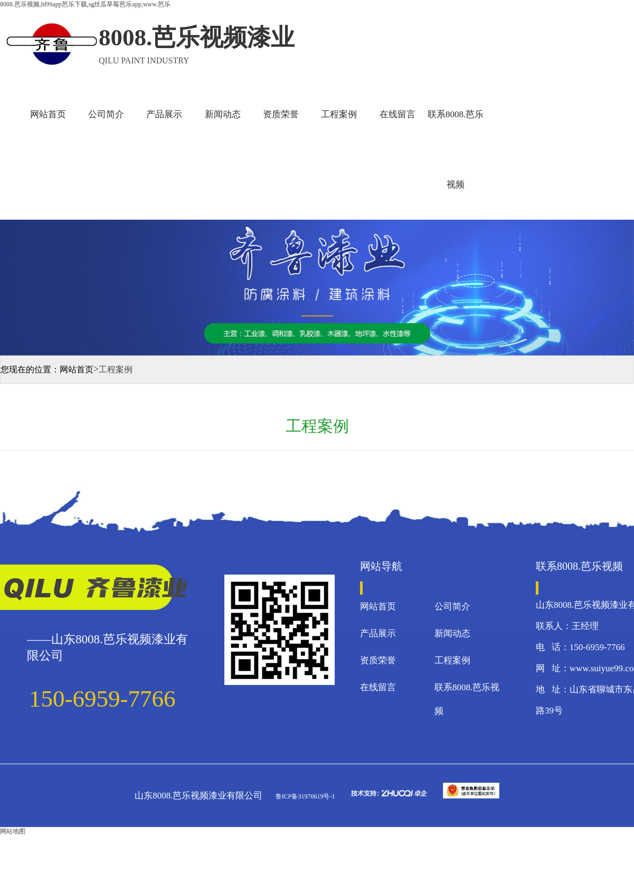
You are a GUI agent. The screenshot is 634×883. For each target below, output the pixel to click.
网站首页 (48, 114)
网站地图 (12, 831)
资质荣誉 (281, 114)
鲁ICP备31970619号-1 (304, 796)
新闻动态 (223, 114)
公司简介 (106, 114)
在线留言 (397, 114)
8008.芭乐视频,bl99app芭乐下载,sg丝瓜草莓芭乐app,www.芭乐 (85, 4)
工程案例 (339, 114)
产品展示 (164, 114)
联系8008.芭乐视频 (456, 149)
